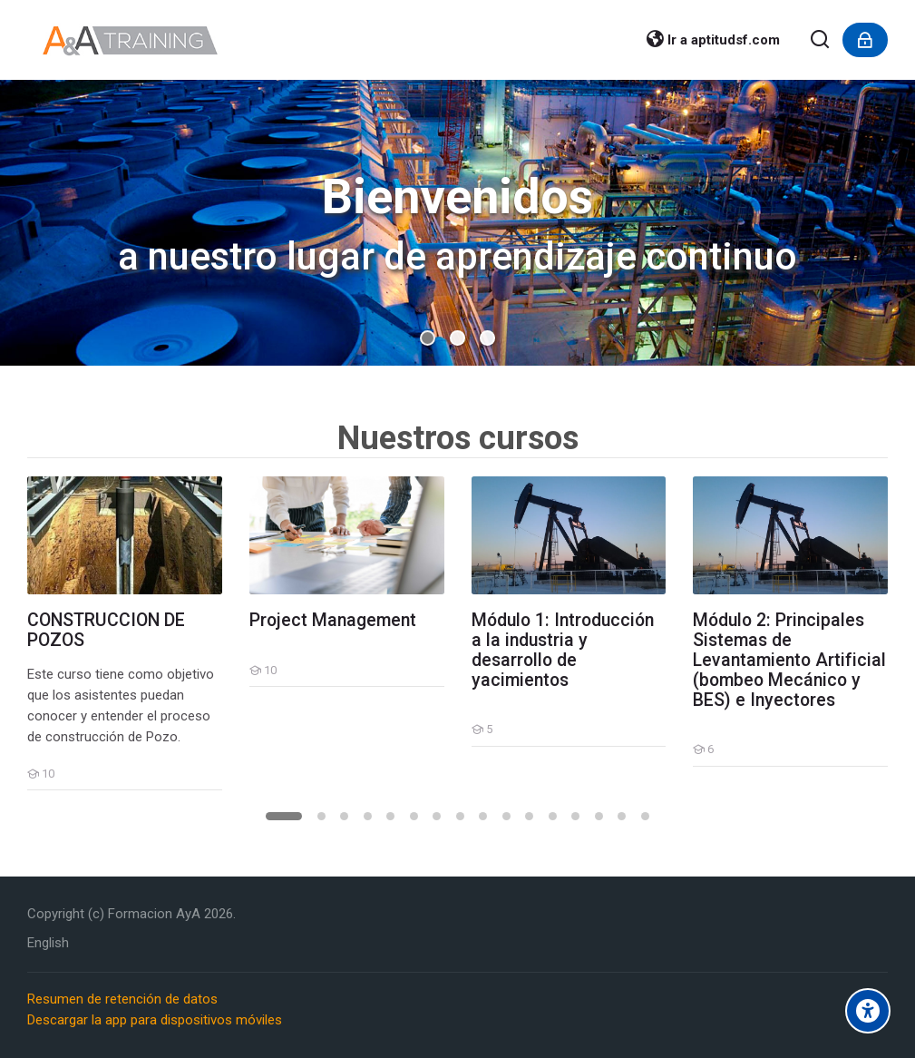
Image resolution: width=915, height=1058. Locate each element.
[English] (48, 943)
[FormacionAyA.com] (130, 40)
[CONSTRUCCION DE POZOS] (26, 789)
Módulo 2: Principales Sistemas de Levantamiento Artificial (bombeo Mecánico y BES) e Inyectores (789, 660)
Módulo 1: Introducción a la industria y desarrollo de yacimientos (563, 651)
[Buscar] (820, 40)
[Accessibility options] (868, 1011)
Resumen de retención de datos (122, 999)
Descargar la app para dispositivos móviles (154, 1020)
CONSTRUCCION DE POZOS (106, 631)
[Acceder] (865, 40)
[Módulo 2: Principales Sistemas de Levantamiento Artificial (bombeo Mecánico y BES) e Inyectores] (692, 766)
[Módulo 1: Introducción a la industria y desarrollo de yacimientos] (471, 746)
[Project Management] (248, 686)
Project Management (332, 621)
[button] (427, 338)
